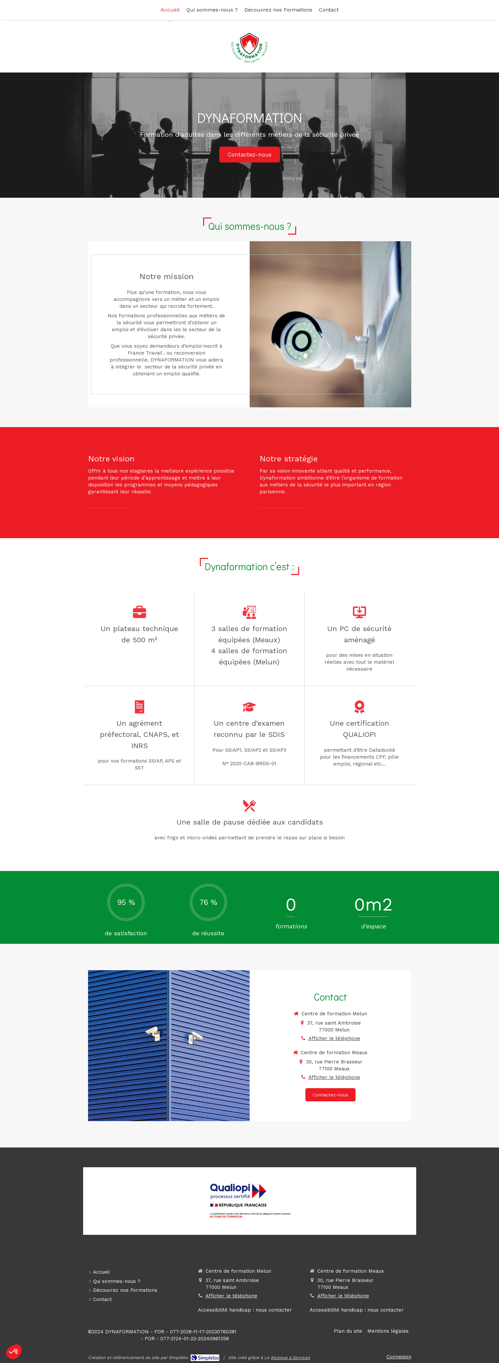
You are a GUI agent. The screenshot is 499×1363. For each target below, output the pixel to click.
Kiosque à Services (290, 1357)
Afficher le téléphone (334, 1038)
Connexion (399, 1357)
